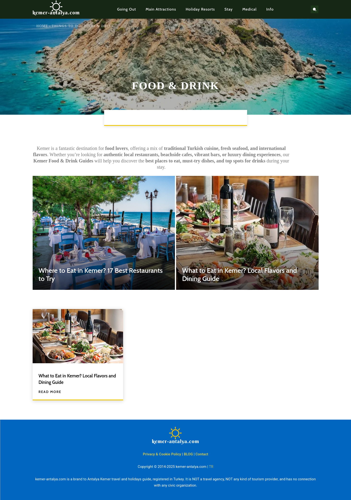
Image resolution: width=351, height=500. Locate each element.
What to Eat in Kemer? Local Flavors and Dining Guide (70, 378)
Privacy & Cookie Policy (162, 454)
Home (42, 26)
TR (211, 466)
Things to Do (66, 26)
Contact (202, 454)
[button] (314, 9)
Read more (50, 391)
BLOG (188, 454)
